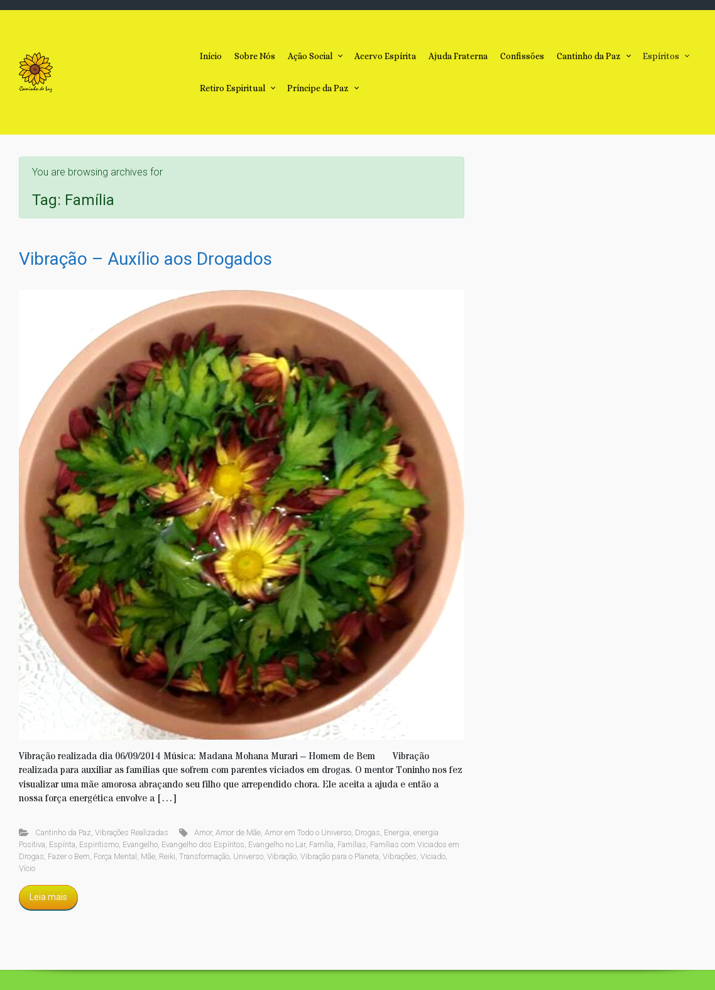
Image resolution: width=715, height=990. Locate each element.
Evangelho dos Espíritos (202, 844)
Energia (397, 832)
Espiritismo (99, 844)
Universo (248, 856)
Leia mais (48, 897)
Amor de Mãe (238, 832)
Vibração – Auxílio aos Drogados (145, 258)
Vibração (282, 856)
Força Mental (115, 856)
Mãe (148, 856)
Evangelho (140, 844)
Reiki (167, 856)
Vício (27, 868)
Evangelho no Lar (276, 844)
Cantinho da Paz (63, 832)
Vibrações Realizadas (131, 832)
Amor (203, 832)
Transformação (204, 856)
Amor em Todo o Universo (308, 832)
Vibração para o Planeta (339, 856)
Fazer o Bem (69, 856)
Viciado (432, 856)
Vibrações (400, 856)
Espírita (62, 844)
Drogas (367, 832)
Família (321, 844)
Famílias (351, 844)
